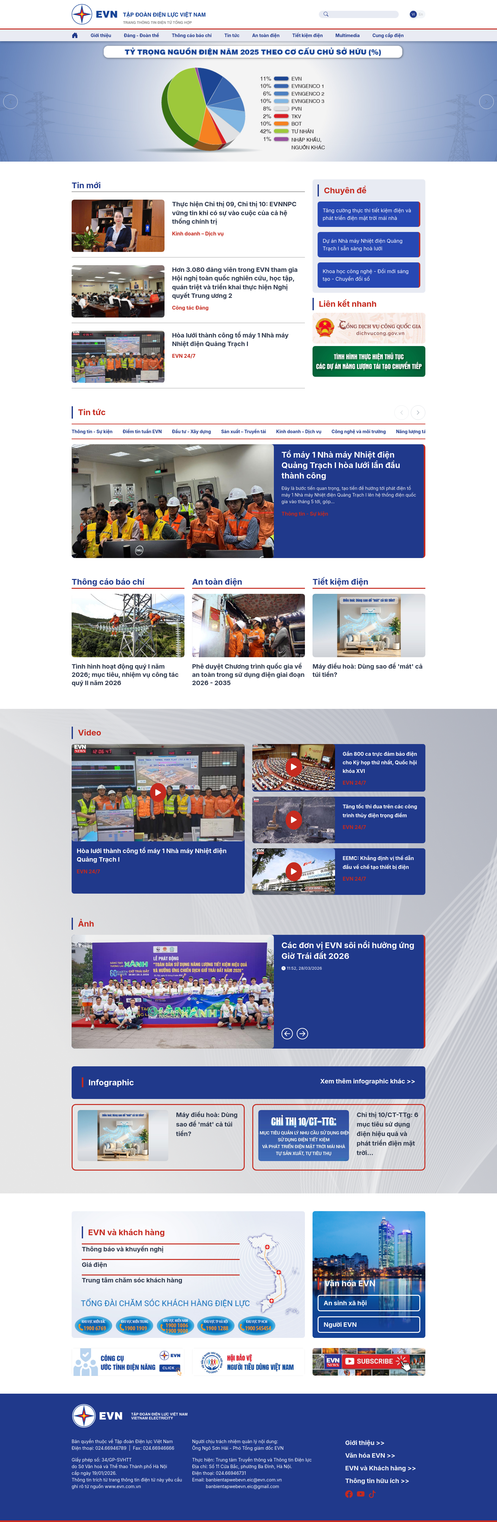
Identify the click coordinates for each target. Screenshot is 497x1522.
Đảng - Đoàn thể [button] (141, 35)
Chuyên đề (345, 190)
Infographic (111, 1082)
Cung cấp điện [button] (388, 35)
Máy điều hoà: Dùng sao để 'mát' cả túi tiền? (206, 1124)
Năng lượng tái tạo (415, 431)
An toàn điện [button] (266, 35)
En (421, 14)
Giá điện (94, 1264)
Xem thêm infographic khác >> (367, 1081)
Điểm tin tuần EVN (142, 431)
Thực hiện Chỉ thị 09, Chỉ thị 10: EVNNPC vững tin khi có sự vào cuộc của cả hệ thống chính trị (234, 212)
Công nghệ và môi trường (359, 431)
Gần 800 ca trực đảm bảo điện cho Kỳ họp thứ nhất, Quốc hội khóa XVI (380, 762)
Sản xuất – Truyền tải (243, 431)
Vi (413, 14)
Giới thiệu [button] (101, 35)
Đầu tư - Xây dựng (191, 431)
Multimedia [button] (347, 35)
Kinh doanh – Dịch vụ (198, 233)
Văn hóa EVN (349, 1283)
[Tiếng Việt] (138, 13)
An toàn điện (217, 582)
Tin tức (92, 412)
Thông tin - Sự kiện (92, 431)
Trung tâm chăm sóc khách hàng (132, 1280)
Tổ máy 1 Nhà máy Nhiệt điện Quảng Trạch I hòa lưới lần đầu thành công (340, 465)
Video (89, 732)
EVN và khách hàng (126, 1232)
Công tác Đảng (190, 308)
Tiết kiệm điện (340, 582)
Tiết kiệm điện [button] (307, 35)
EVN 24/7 (184, 356)
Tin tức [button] (232, 35)
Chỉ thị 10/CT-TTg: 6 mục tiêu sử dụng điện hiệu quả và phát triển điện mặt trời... (387, 1134)
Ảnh (86, 923)
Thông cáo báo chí (192, 35)
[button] (486, 101)
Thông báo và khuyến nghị (123, 1249)
